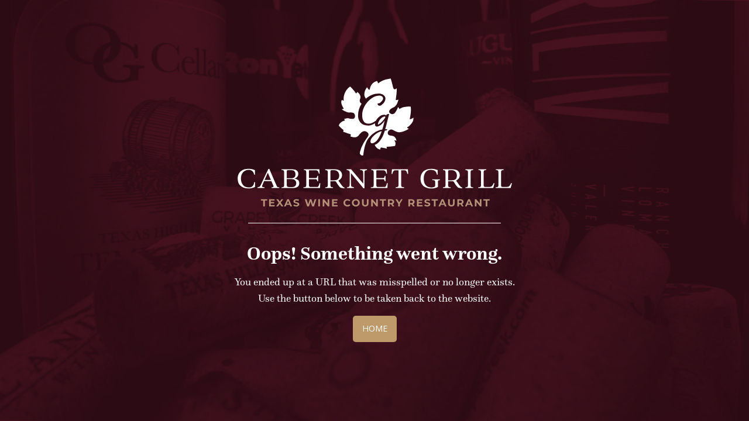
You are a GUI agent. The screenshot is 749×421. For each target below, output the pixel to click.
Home (374, 328)
